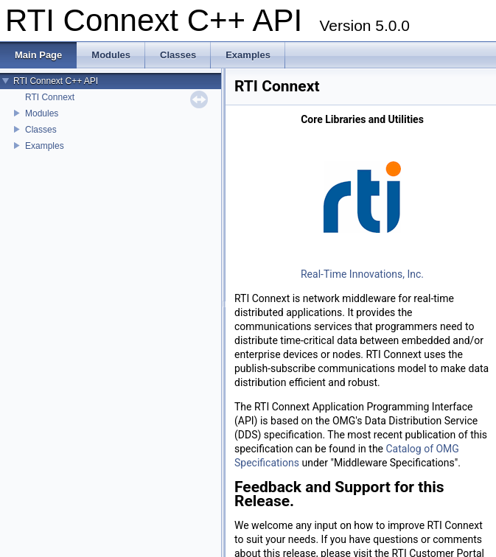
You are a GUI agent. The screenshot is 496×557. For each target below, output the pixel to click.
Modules (41, 113)
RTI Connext (49, 97)
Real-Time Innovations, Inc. (362, 274)
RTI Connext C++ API (55, 81)
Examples (44, 146)
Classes (41, 130)
